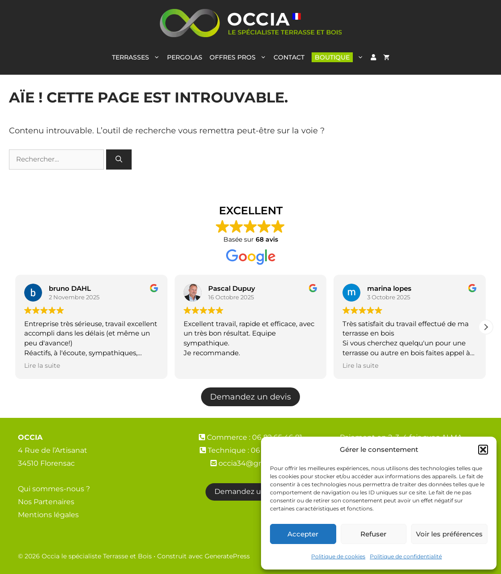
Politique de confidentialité (406, 556)
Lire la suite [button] (42, 365)
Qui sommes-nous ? (54, 489)
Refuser (373, 534)
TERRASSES (137, 57)
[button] (483, 449)
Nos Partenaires (46, 501)
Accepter (302, 534)
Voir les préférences (449, 534)
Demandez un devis (250, 396)
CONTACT (289, 57)
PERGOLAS (184, 57)
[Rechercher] (119, 159)
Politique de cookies (338, 556)
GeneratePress (227, 556)
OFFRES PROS (240, 57)
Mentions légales (48, 514)
